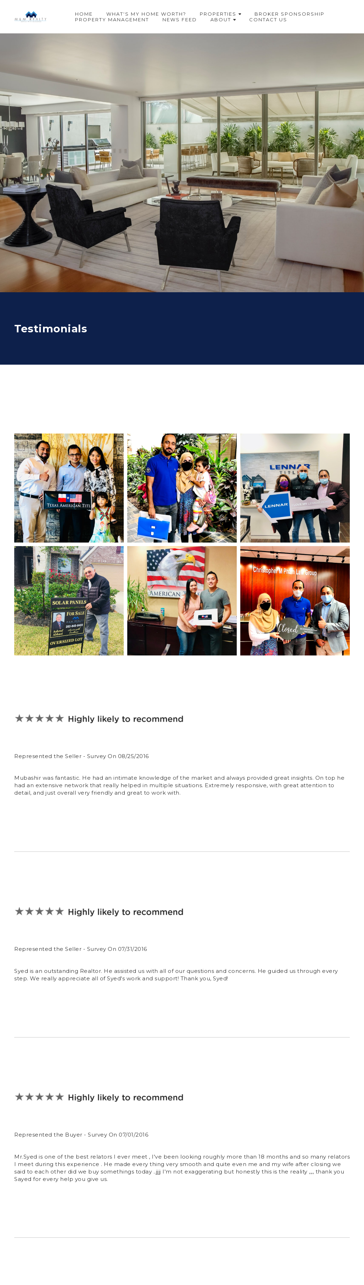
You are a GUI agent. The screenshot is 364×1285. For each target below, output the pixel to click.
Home (84, 14)
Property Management (112, 19)
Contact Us (268, 19)
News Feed (179, 19)
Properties (220, 14)
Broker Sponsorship (290, 14)
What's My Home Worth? (146, 14)
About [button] (223, 19)
